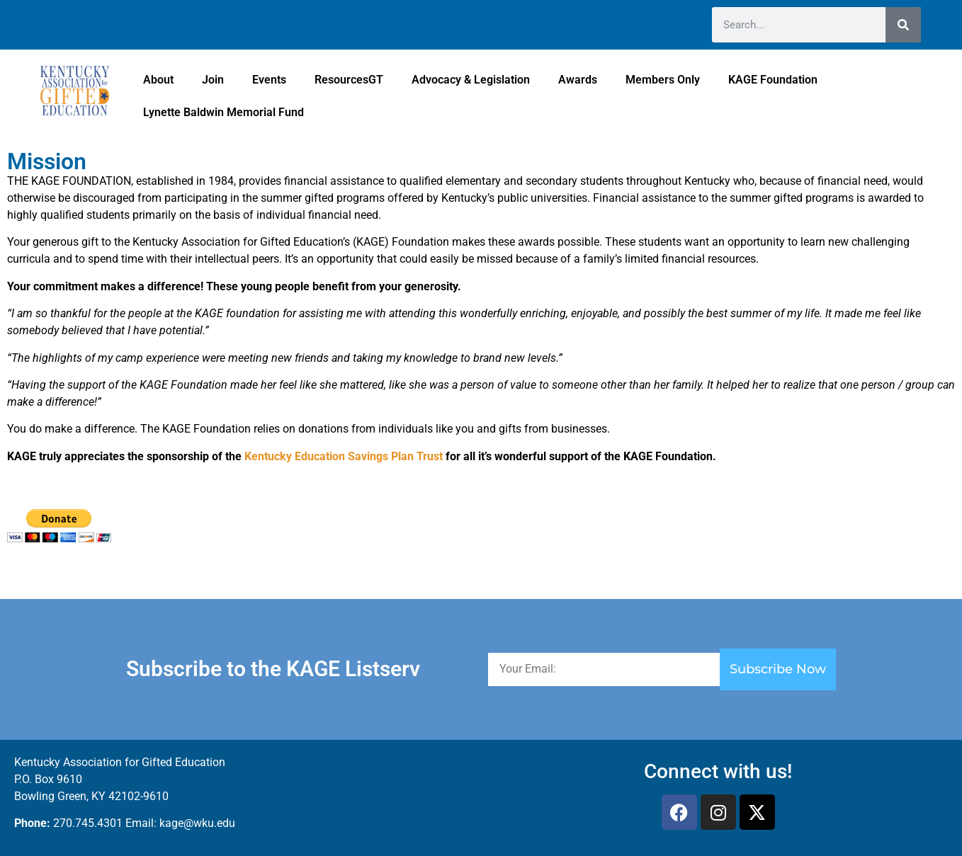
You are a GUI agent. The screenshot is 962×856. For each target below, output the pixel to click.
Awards (577, 79)
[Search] (903, 24)
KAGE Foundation (772, 79)
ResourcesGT (349, 79)
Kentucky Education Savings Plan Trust (343, 456)
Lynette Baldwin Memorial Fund (223, 112)
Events (269, 79)
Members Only (663, 79)
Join (213, 79)
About (158, 79)
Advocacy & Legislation (471, 79)
